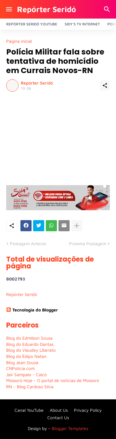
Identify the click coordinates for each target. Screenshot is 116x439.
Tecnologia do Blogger (32, 309)
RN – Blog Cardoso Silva (30, 386)
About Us (59, 410)
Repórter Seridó (46, 9)
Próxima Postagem (87, 243)
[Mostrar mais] (76, 225)
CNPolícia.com (20, 368)
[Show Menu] (8, 9)
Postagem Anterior (28, 243)
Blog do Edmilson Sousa (29, 338)
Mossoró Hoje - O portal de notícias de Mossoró (52, 380)
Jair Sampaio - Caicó (26, 374)
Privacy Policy (88, 410)
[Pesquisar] (108, 9)
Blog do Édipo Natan (26, 356)
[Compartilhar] (105, 85)
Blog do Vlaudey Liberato (31, 350)
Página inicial (19, 41)
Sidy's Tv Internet (82, 24)
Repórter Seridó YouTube (31, 24)
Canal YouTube (29, 410)
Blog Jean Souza (22, 362)
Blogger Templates (70, 428)
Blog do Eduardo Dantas (30, 344)
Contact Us (58, 417)
